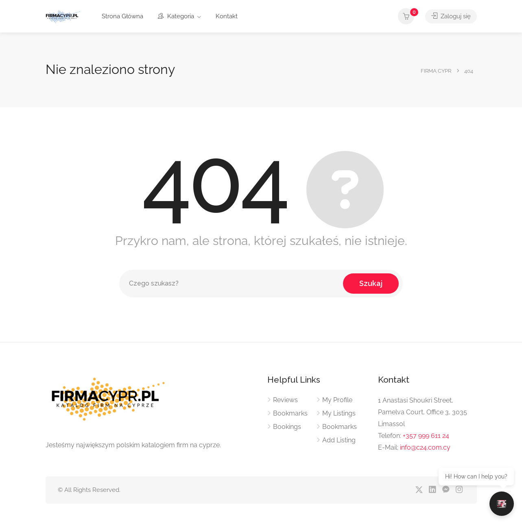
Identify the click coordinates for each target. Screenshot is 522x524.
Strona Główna (122, 16)
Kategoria (176, 16)
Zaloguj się (451, 16)
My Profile (337, 400)
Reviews (285, 400)
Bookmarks (290, 413)
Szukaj (370, 283)
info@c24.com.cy (425, 447)
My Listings (339, 413)
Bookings (287, 427)
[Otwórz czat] (501, 504)
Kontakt (227, 16)
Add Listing (339, 440)
